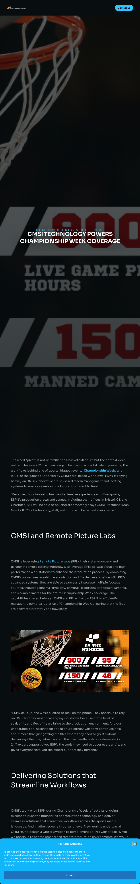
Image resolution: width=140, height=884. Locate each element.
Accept (70, 875)
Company (46, 230)
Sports (65, 230)
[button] (134, 844)
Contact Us (124, 7)
